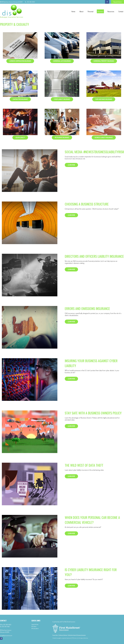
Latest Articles (34, 624)
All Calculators (35, 628)
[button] (73, 11)
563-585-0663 (30, 2)
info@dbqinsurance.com (6, 635)
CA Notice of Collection (63, 635)
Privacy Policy (55, 635)
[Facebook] (107, 2)
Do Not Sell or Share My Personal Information (77, 635)
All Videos (33, 626)
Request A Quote (117, 2)
